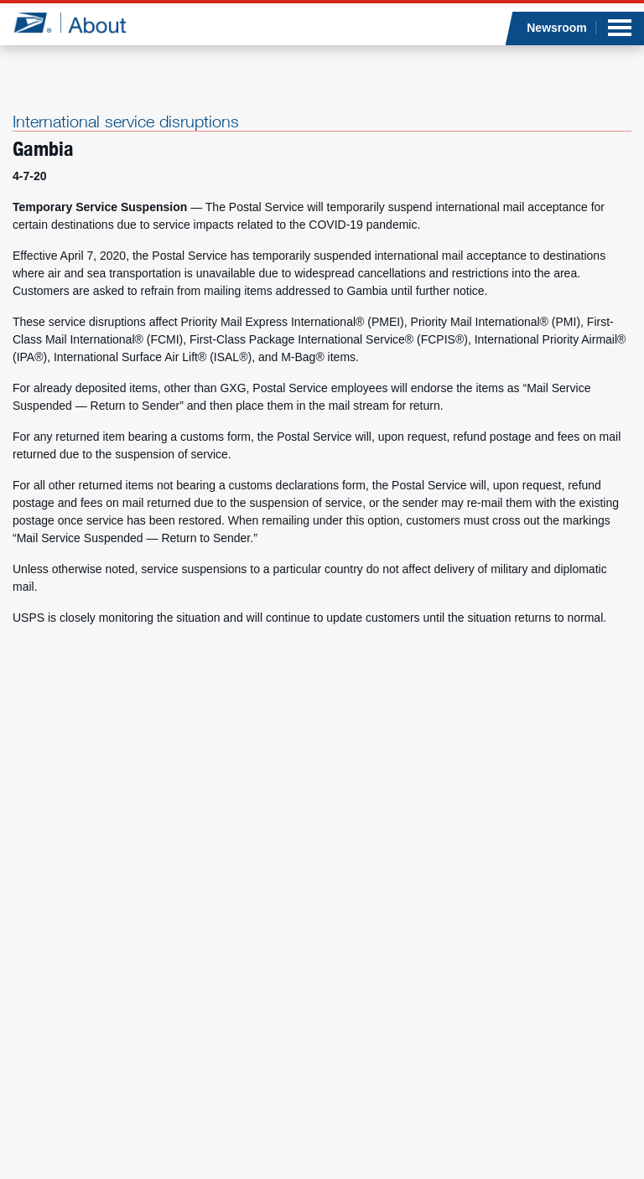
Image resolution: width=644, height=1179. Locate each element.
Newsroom (557, 27)
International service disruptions (126, 121)
